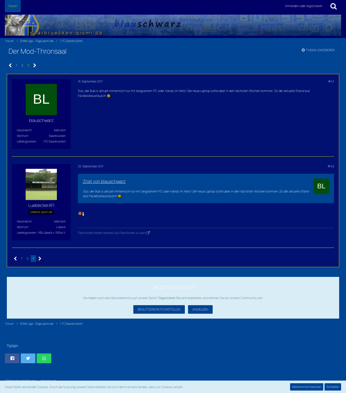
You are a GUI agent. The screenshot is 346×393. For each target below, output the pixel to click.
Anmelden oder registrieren (303, 6)
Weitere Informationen (306, 387)
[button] (12, 358)
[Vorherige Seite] (10, 65)
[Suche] (333, 6)
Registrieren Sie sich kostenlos (179, 298)
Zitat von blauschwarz (104, 181)
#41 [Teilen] (331, 81)
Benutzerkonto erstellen (159, 309)
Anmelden (200, 309)
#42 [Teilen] (330, 166)
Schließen (332, 387)
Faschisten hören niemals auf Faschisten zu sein (112, 233)
